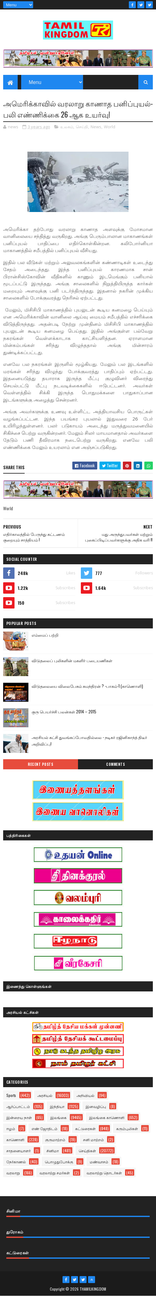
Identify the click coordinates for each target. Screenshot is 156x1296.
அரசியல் (44, 1095)
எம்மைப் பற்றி (45, 635)
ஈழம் (10, 1128)
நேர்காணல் (16, 1161)
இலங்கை (58, 1117)
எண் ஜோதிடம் (44, 1128)
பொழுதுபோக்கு (59, 1161)
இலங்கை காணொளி (106, 1117)
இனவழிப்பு (96, 1106)
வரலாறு (13, 1172)
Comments (115, 764)
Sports (11, 1095)
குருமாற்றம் (55, 1139)
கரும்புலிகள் (127, 1128)
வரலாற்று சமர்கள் (54, 1172)
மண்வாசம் (99, 1161)
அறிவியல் (85, 1095)
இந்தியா (57, 1106)
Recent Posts (40, 764)
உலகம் (66, 127)
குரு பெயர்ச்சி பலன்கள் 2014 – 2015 (64, 711)
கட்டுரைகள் (85, 1128)
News (96, 127)
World (109, 127)
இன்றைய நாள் (19, 1117)
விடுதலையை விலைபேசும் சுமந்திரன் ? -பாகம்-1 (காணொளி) (87, 686)
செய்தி (82, 127)
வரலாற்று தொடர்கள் (104, 1172)
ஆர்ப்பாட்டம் (18, 1106)
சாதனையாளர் (18, 1150)
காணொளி (15, 1139)
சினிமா (52, 1150)
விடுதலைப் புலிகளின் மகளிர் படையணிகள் (72, 660)
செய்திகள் (87, 1150)
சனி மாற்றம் (93, 1139)
